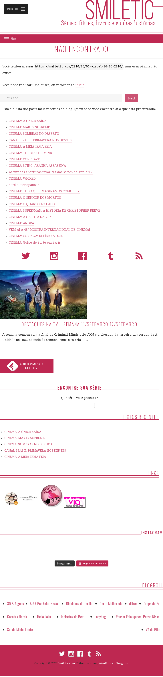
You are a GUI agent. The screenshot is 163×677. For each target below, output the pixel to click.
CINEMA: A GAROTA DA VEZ (30, 217)
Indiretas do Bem (72, 616)
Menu (14, 38)
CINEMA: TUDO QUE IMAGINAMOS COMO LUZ (44, 191)
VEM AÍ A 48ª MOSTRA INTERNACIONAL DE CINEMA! (49, 229)
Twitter (26, 257)
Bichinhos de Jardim (79, 603)
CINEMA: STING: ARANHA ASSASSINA (37, 165)
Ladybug (100, 616)
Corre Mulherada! (111, 603)
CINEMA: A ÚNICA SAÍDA (27, 121)
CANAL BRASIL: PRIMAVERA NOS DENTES (40, 140)
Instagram (54, 257)
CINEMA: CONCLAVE (24, 159)
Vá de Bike (153, 629)
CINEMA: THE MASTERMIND (30, 153)
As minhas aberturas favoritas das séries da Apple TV (51, 172)
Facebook (82, 257)
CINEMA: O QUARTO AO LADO (32, 204)
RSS (139, 257)
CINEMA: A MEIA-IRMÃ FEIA (30, 146)
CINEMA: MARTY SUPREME (29, 127)
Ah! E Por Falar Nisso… (45, 603)
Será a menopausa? (24, 185)
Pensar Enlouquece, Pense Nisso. (138, 616)
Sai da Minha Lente (20, 629)
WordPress (106, 663)
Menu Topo (13, 9)
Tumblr (111, 257)
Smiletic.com (66, 663)
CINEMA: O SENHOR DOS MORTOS (35, 197)
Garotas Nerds (17, 616)
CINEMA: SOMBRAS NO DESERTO (34, 133)
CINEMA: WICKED (22, 178)
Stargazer (122, 663)
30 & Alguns (15, 603)
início (79, 85)
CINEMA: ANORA (21, 223)
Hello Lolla (44, 616)
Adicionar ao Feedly (31, 366)
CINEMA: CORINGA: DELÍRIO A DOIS (36, 236)
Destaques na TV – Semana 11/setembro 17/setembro (79, 324)
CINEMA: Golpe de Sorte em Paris (34, 242)
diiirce (133, 603)
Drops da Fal (152, 603)
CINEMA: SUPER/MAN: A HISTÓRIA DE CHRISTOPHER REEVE (54, 210)
